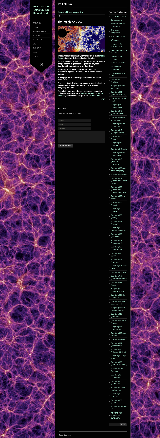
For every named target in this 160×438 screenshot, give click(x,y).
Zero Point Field (94, 95)
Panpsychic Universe (118, 16)
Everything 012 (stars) (119, 339)
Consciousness (116, 20)
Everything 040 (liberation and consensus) (116, 161)
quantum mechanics (88, 93)
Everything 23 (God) (118, 272)
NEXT (103, 99)
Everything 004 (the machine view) (70, 12)
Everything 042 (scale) (119, 149)
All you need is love (118, 36)
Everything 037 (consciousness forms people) (119, 180)
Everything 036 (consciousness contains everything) (118, 189)
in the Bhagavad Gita (118, 63)
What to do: (115, 40)
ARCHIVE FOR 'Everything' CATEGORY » (116, 415)
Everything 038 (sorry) (119, 174)
